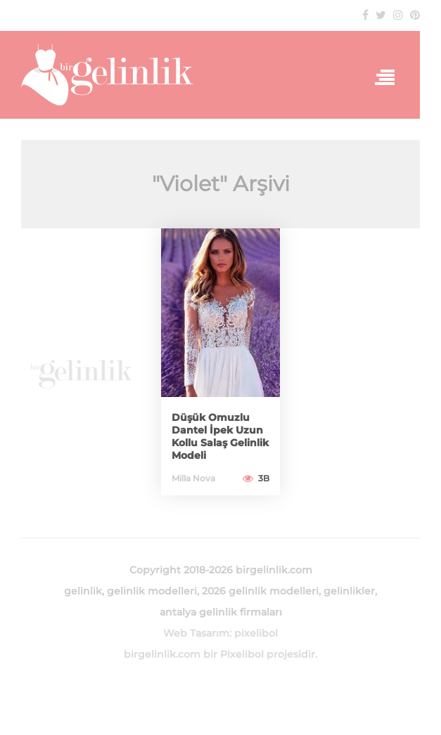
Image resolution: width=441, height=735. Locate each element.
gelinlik (83, 591)
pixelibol (256, 633)
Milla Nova (193, 478)
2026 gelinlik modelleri (260, 591)
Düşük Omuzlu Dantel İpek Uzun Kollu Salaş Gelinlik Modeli (220, 436)
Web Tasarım (196, 633)
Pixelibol (242, 654)
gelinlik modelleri (152, 591)
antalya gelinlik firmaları (221, 612)
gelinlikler (349, 591)
